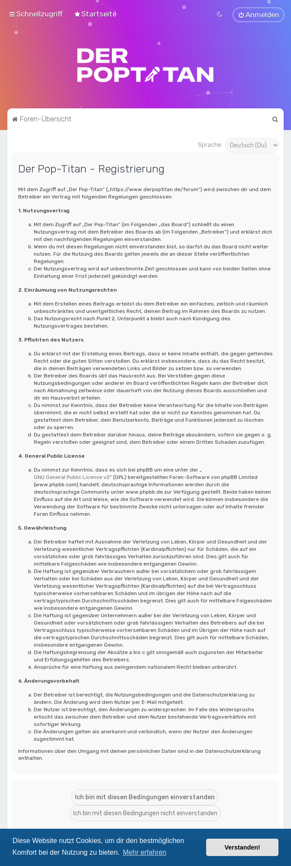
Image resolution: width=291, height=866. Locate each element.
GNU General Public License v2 (72, 476)
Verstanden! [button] (242, 847)
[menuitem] (95, 13)
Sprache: (210, 143)
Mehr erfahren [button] (145, 852)
